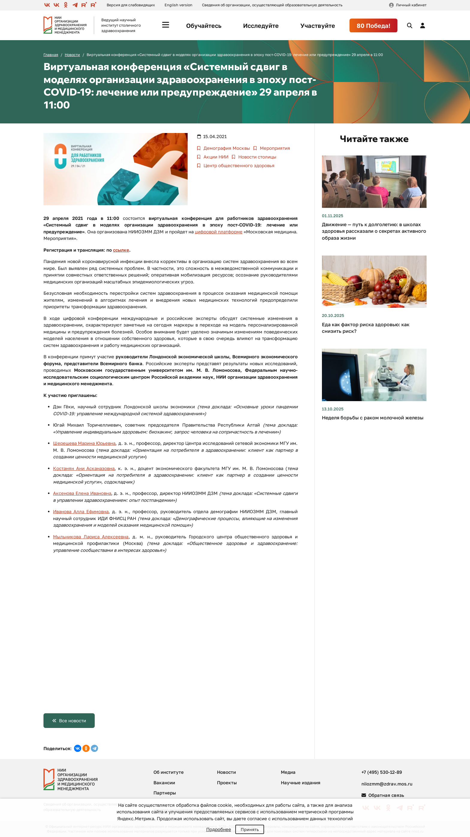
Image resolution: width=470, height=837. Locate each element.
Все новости (72, 720)
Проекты (227, 782)
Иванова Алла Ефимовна (81, 511)
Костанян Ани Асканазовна (84, 468)
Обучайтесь (204, 25)
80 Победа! (373, 25)
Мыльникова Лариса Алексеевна (91, 536)
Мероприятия (274, 148)
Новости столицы (256, 156)
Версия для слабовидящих (131, 5)
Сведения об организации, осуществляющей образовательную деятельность (272, 5)
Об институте (168, 772)
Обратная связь (382, 795)
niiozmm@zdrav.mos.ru (386, 783)
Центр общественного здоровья (238, 165)
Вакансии (164, 782)
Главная (50, 54)
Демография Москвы (226, 148)
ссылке (121, 250)
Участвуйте (317, 25)
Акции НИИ (215, 156)
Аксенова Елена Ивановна (82, 493)
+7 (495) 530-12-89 (381, 772)
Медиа (288, 772)
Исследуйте (261, 25)
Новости (72, 54)
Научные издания (300, 782)
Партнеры (164, 792)
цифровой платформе (218, 231)
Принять (250, 829)
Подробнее (218, 829)
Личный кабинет (411, 5)
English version (178, 5)
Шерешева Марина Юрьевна (84, 443)
